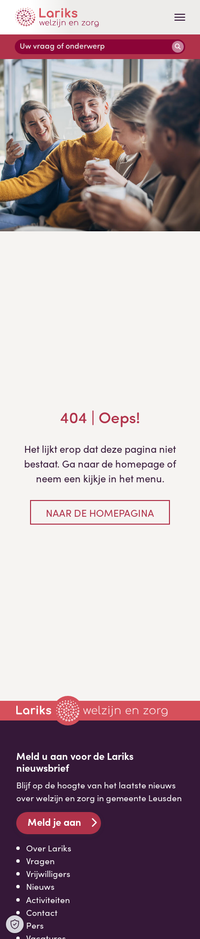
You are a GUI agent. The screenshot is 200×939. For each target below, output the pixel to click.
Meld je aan (54, 821)
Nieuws (40, 886)
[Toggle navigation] (179, 17)
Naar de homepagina (100, 512)
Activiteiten (48, 899)
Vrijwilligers (48, 873)
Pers (35, 925)
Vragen (40, 860)
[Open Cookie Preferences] (15, 924)
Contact (42, 912)
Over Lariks (48, 848)
